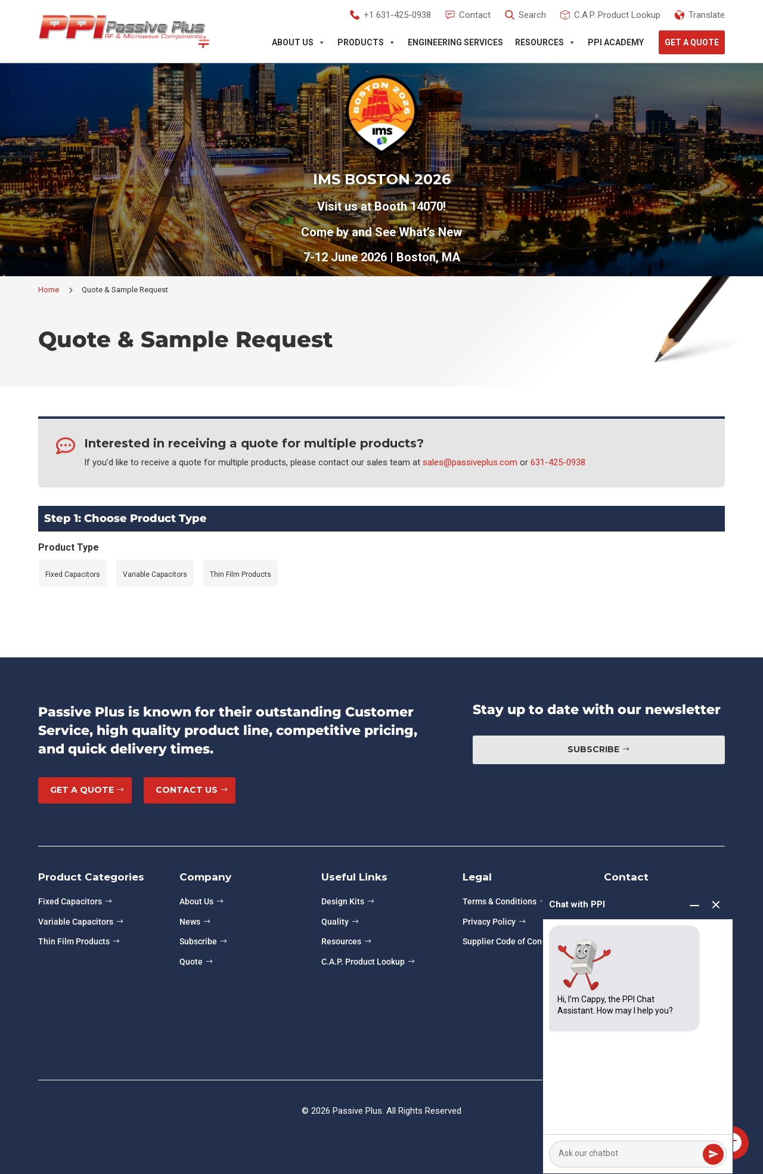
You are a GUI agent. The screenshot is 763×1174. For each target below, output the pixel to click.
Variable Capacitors (75, 921)
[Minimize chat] (694, 905)
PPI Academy (616, 42)
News (189, 921)
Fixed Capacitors (70, 901)
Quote (191, 961)
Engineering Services (455, 42)
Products (366, 42)
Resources (545, 42)
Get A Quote (692, 42)
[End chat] (716, 905)
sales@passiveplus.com (470, 462)
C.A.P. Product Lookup (363, 961)
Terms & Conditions (499, 901)
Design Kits (342, 901)
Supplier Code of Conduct (511, 941)
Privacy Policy (489, 921)
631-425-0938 (558, 462)
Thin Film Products (74, 941)
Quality (335, 921)
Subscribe (593, 749)
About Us (298, 42)
